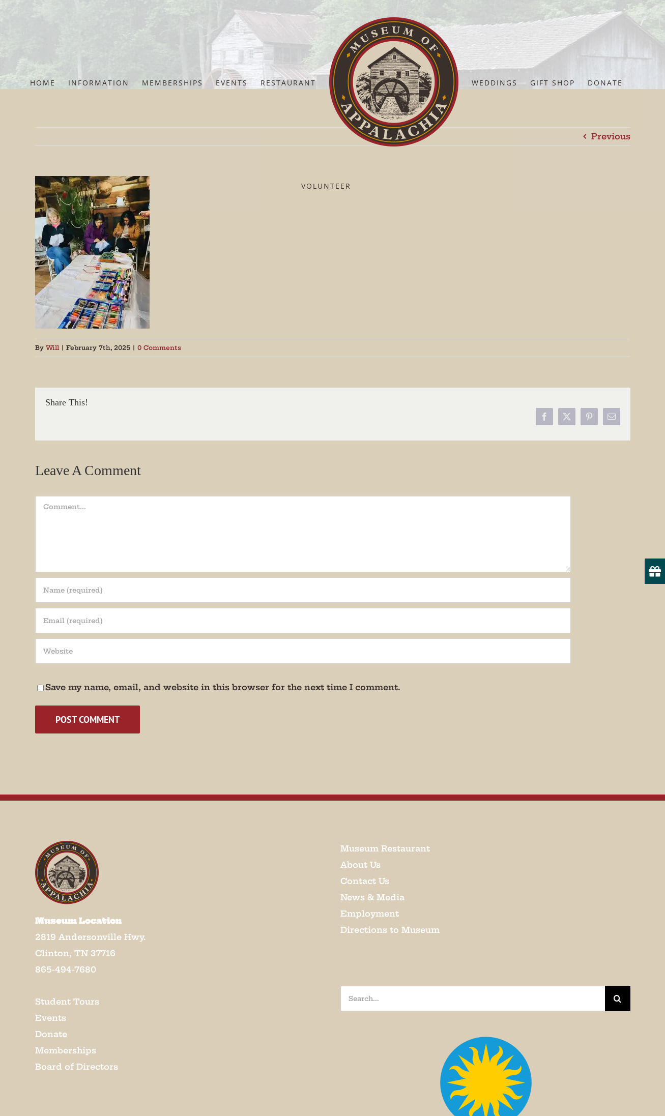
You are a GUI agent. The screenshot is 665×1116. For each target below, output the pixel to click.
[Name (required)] (303, 590)
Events (50, 1018)
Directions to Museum (390, 930)
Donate (51, 1034)
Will (52, 347)
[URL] (303, 651)
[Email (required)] (303, 620)
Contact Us (364, 881)
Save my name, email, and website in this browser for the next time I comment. (222, 687)
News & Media (372, 897)
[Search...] (472, 998)
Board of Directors (76, 1067)
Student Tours (67, 1001)
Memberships (65, 1050)
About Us (360, 865)
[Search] (617, 998)
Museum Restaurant (385, 848)
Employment (369, 913)
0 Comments (159, 347)
